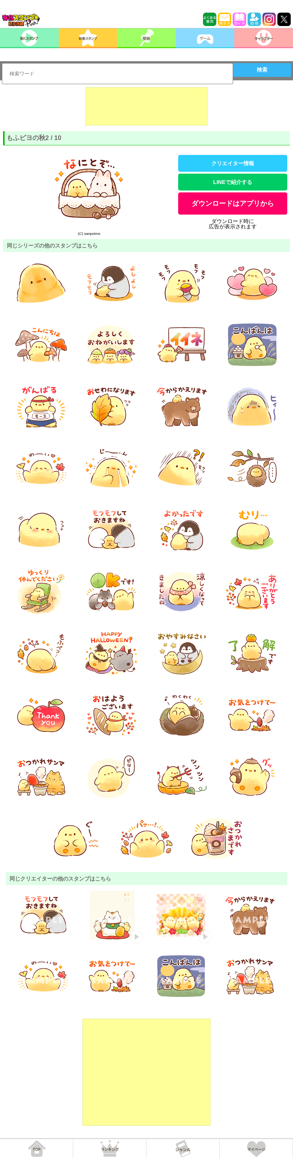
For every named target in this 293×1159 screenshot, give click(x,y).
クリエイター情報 (232, 163)
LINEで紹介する (232, 182)
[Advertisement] (146, 106)
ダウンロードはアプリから (233, 203)
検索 (262, 70)
